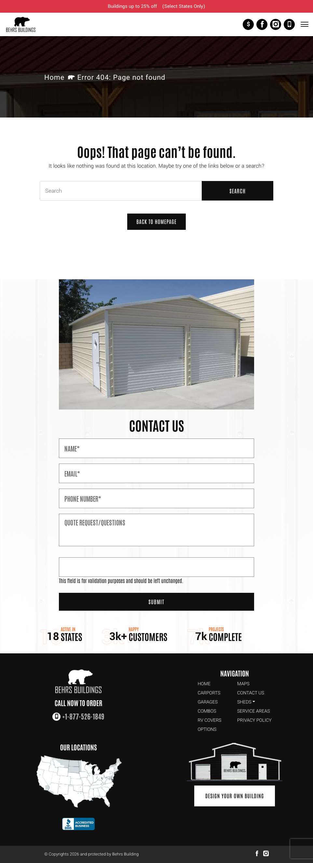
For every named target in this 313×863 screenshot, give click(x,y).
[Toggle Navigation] (304, 24)
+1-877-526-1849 (289, 24)
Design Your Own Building (234, 796)
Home (54, 78)
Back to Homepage (156, 221)
